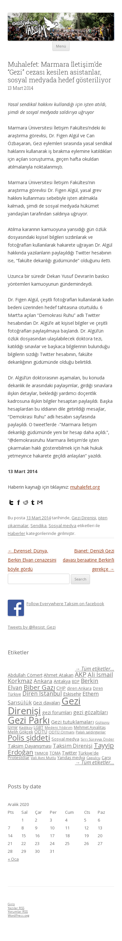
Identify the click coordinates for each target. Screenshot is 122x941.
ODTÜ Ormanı (61, 732)
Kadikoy (25, 727)
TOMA (55, 753)
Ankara (43, 681)
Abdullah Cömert (25, 675)
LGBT (38, 727)
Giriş (11, 904)
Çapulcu (93, 757)
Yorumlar (18, 911)
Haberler (16, 533)
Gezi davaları (46, 703)
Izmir (13, 727)
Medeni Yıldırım (58, 727)
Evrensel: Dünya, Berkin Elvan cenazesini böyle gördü (32, 560)
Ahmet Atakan (58, 675)
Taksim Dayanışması (29, 746)
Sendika (38, 525)
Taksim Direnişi (73, 745)
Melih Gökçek (20, 732)
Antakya (62, 681)
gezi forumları (57, 712)
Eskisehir (72, 694)
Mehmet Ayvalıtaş (90, 727)
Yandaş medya (71, 757)
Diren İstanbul (42, 693)
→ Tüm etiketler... (94, 668)
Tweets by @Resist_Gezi (32, 627)
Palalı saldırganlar (91, 732)
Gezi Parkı (29, 720)
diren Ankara (79, 688)
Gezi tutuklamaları (72, 721)
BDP (76, 681)
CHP (61, 688)
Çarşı (106, 757)
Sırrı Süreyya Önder (97, 739)
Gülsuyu (102, 722)
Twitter (69, 753)
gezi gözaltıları (90, 712)
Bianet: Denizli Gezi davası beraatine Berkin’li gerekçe (88, 560)
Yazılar (16, 908)
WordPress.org (18, 915)
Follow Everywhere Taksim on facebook (65, 604)
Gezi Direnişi (84, 518)
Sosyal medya (62, 525)
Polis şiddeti (29, 737)
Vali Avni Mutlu (43, 757)
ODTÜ (40, 732)
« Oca (13, 859)
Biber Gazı (39, 687)
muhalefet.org (85, 487)
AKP (80, 674)
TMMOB (41, 753)
